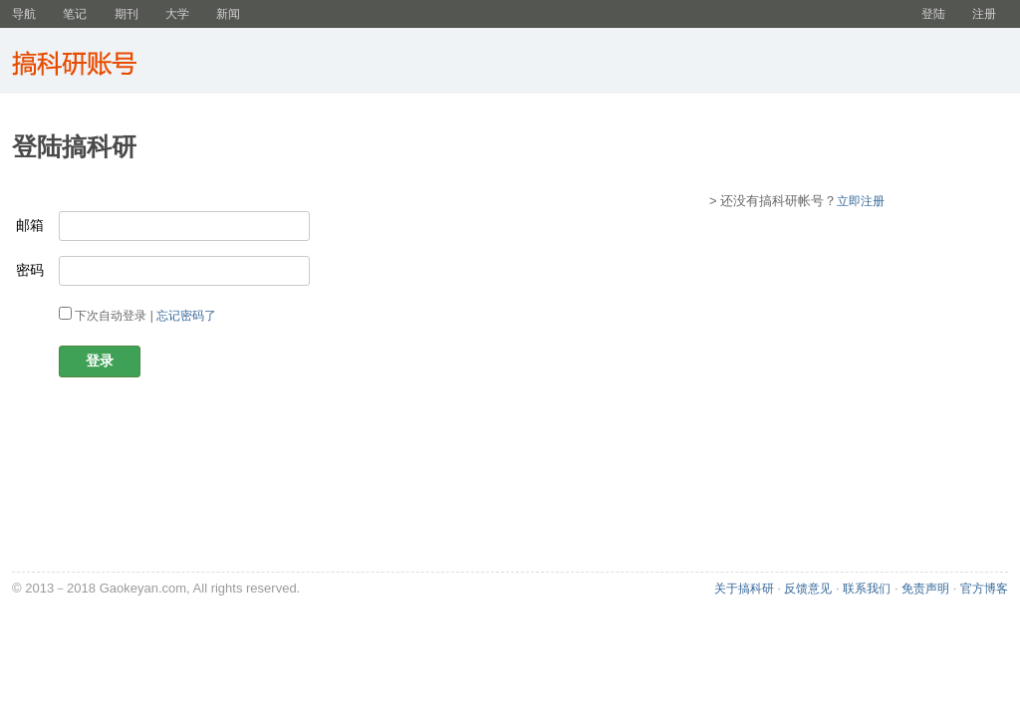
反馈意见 (808, 589)
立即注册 (861, 201)
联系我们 (867, 589)
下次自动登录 (110, 316)
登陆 (933, 14)
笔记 (75, 14)
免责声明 (925, 589)
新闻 (228, 14)
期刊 (126, 14)
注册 (984, 14)
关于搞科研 (744, 589)
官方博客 (984, 589)
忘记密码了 (186, 316)
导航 (24, 14)
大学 (177, 14)
